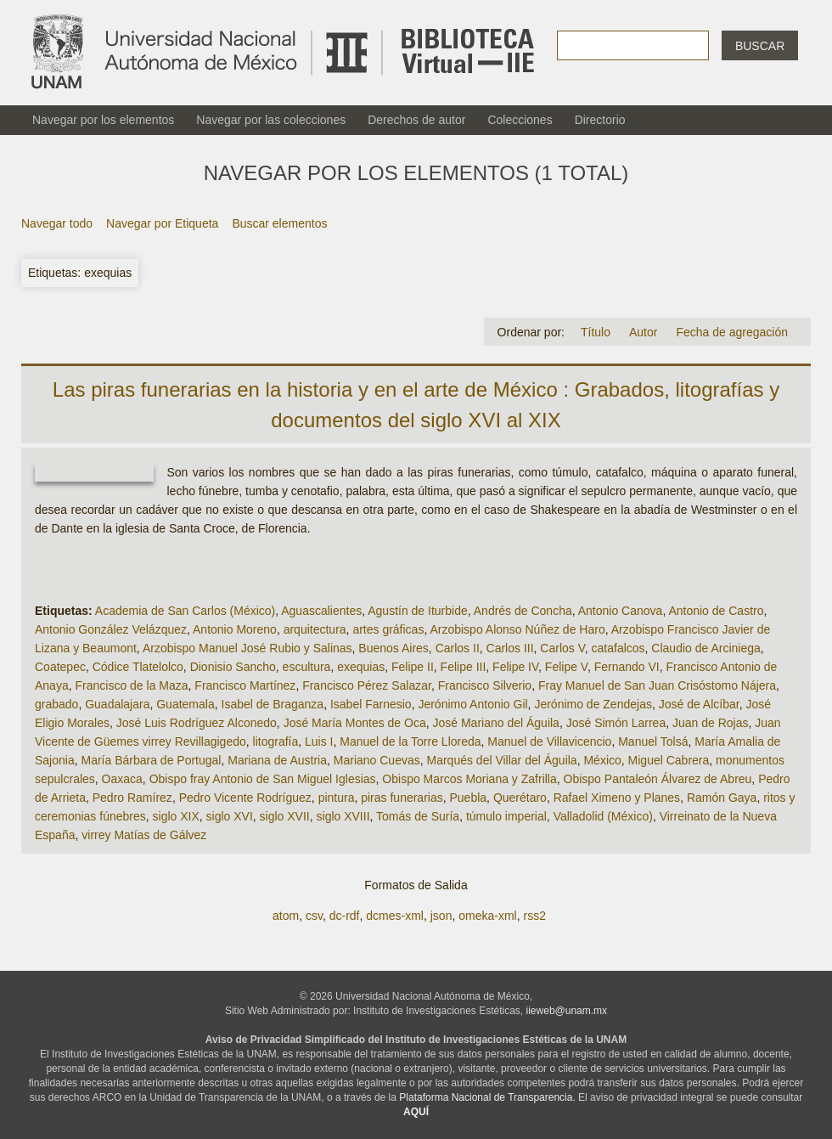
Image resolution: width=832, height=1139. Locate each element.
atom (286, 915)
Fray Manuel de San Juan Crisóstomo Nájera (657, 685)
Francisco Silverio (484, 685)
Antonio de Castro (715, 610)
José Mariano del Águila (495, 723)
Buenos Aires (393, 648)
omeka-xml (487, 915)
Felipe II (412, 667)
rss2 (534, 915)
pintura (336, 797)
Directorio (600, 120)
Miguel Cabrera (669, 760)
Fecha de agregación (732, 332)
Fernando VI (627, 667)
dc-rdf (344, 915)
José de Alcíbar (699, 704)
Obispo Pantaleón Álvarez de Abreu (658, 779)
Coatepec (60, 667)
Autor (643, 332)
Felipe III (463, 667)
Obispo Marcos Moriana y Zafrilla (469, 779)
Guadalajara (117, 704)
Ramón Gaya (721, 797)
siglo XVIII (343, 816)
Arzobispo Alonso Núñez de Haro (517, 629)
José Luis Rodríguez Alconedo (196, 723)
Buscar (759, 46)
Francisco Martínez (244, 685)
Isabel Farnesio (371, 704)
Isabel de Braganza (273, 704)
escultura (307, 667)
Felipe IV (515, 667)
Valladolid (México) (603, 816)
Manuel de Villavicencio (549, 741)
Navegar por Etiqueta (162, 223)
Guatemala (185, 704)
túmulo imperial (506, 816)
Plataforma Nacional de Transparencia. (487, 1097)
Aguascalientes (321, 610)
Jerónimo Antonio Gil (472, 704)
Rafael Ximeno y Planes (617, 797)
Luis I (319, 741)
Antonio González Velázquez (111, 629)
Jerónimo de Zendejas (593, 704)
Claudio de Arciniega (705, 648)
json (441, 915)
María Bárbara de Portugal (151, 760)
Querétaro (520, 797)
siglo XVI (229, 816)
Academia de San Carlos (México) (185, 610)
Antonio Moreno (235, 629)
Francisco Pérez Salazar (366, 685)
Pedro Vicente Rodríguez (245, 797)
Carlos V (562, 648)
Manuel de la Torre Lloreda (410, 741)
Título (595, 332)
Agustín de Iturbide (418, 610)
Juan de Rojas (710, 723)
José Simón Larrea (616, 723)
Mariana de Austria (277, 760)
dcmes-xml (395, 915)
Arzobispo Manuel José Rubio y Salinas (247, 648)
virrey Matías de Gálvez (144, 835)
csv (314, 915)
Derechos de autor (416, 120)
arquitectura (315, 629)
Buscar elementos (279, 223)
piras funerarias (402, 797)
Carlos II (458, 648)
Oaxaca (122, 779)
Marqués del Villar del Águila (501, 760)
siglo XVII (285, 816)
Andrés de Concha (523, 610)
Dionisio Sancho (233, 667)
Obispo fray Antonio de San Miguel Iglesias (262, 779)
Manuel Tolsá (653, 741)
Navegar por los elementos (103, 120)
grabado (56, 704)
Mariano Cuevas (377, 760)
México (602, 760)
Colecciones (519, 120)
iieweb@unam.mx (567, 1011)
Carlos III (510, 648)
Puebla (468, 797)
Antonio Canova (620, 610)
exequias (361, 667)
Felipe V (566, 667)
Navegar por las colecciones (271, 120)
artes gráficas (388, 629)
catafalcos (618, 648)
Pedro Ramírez (132, 797)
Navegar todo (57, 223)
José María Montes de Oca (355, 723)
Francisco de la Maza (131, 685)
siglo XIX (176, 816)
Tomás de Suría (417, 816)
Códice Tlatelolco (138, 667)
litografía (276, 741)
